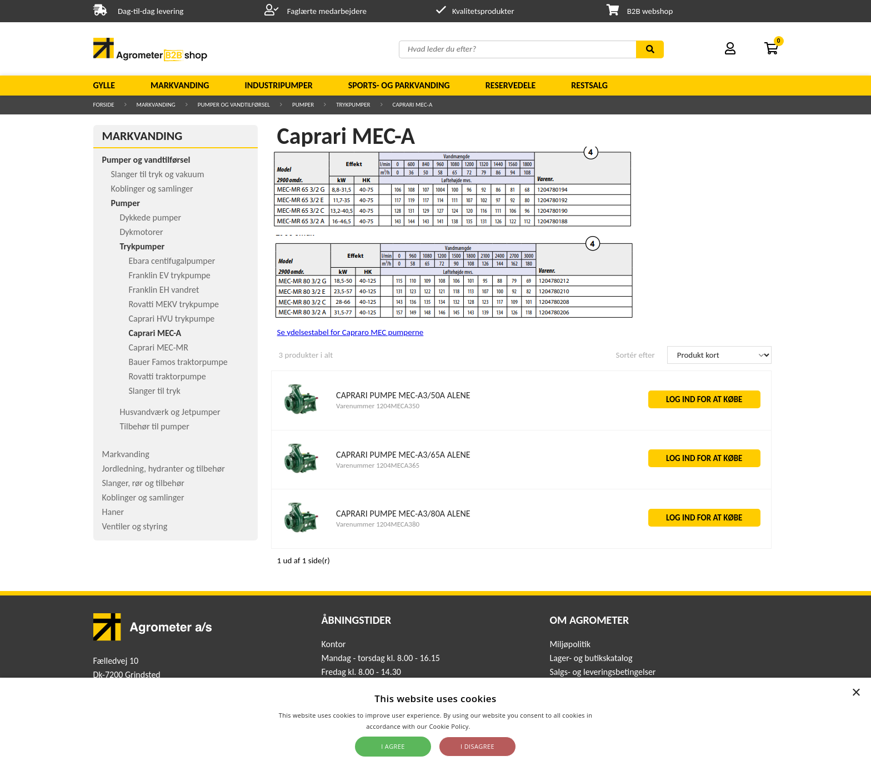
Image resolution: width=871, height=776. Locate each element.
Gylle (104, 85)
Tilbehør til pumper (154, 426)
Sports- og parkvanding (399, 85)
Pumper (303, 104)
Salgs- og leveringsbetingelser (602, 672)
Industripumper (278, 85)
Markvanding (180, 85)
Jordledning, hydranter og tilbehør (163, 468)
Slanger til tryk (155, 391)
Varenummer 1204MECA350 (377, 406)
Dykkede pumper (151, 217)
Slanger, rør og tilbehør (143, 483)
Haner (113, 512)
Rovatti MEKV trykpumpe (174, 304)
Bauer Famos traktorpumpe (178, 362)
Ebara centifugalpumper (172, 261)
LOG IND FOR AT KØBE (704, 399)
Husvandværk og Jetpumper (170, 412)
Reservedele (510, 85)
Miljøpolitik (569, 644)
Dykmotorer (141, 232)
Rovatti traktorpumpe (167, 376)
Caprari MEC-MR (158, 347)
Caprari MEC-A (413, 104)
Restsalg (589, 85)
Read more (488, 726)
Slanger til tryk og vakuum (157, 174)
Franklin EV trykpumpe (170, 275)
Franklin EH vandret (164, 289)
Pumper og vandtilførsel (234, 104)
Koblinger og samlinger (152, 188)
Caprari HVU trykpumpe (172, 318)
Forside (103, 104)
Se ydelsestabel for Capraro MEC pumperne (350, 332)
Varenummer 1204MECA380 (377, 524)
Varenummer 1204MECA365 (377, 465)
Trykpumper (353, 104)
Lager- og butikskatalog (590, 658)
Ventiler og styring (135, 526)
